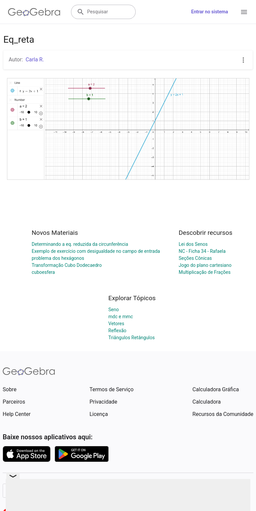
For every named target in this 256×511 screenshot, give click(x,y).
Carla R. (35, 59)
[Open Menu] (244, 12)
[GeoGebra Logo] (34, 12)
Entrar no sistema (209, 11)
